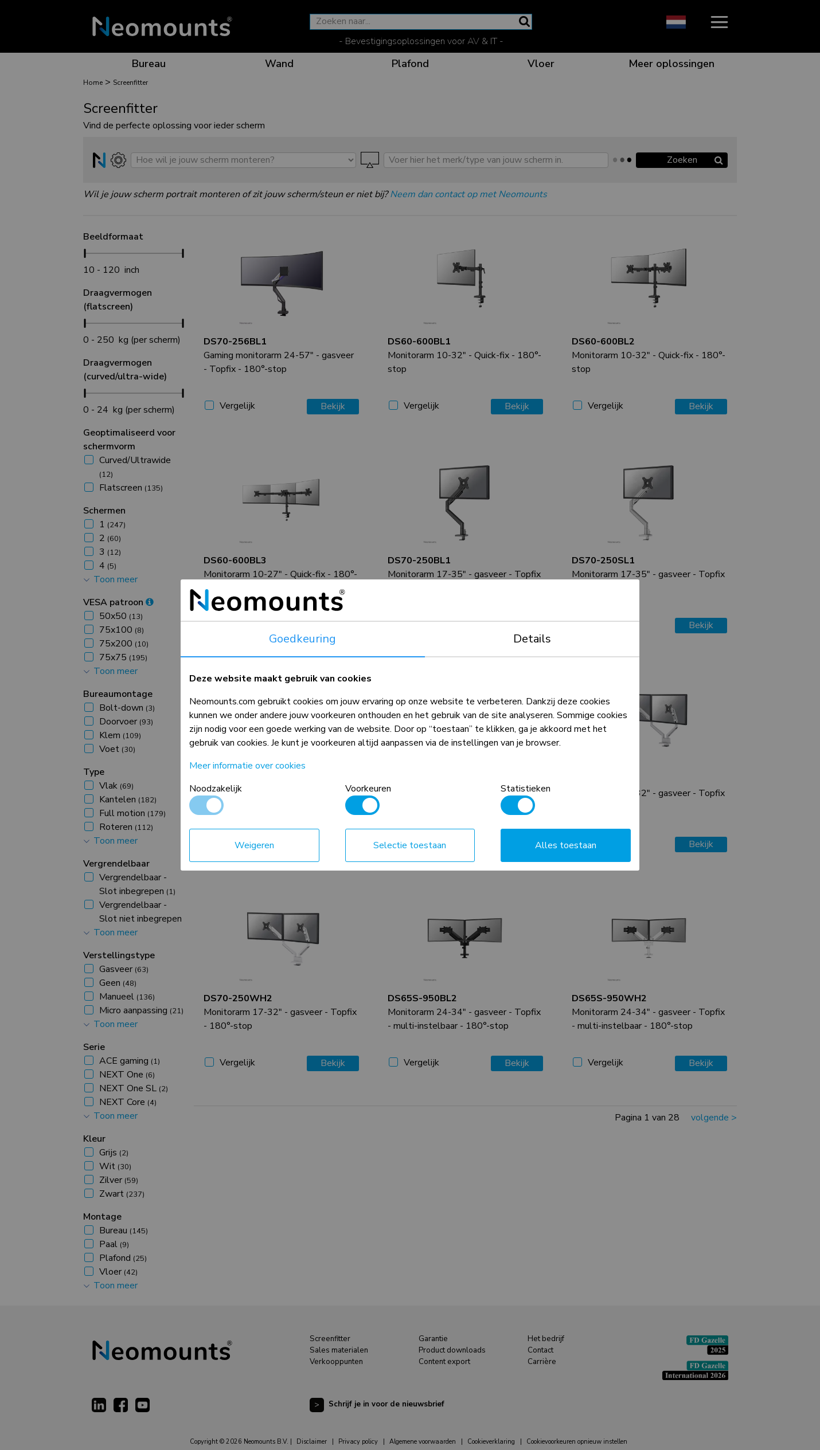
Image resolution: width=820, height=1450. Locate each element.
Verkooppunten (336, 1362)
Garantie (433, 1339)
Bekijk (333, 406)
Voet (117, 749)
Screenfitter (330, 1339)
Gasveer (124, 969)
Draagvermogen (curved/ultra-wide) (125, 369)
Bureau (149, 63)
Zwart (122, 1194)
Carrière (542, 1362)
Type (93, 772)
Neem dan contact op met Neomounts (468, 194)
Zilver (118, 1180)
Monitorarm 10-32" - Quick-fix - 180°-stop (464, 355)
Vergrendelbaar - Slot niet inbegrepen (140, 918)
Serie (94, 1047)
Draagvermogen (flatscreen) (117, 300)
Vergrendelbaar (116, 863)
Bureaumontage (118, 694)
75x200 (124, 643)
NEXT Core (128, 1102)
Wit (115, 1166)
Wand (279, 63)
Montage (102, 1216)
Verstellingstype (119, 955)
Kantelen (128, 799)
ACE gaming (129, 1061)
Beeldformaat (113, 236)
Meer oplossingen (671, 63)
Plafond (410, 63)
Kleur (94, 1138)
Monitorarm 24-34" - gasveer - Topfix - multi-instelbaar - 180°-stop (464, 1012)
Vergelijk (237, 405)
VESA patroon (118, 602)
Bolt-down (127, 708)
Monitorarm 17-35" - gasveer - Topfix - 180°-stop (464, 574)
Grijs (113, 1152)
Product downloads (452, 1350)
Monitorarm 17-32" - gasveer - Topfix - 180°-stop (464, 793)
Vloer (541, 63)
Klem (120, 735)
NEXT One (127, 1074)
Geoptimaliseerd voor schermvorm (129, 439)
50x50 (121, 616)
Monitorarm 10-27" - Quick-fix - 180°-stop (280, 574)
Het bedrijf (546, 1339)
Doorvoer (126, 721)
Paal (114, 1244)
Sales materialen (339, 1350)
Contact (540, 1350)
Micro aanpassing (141, 1010)
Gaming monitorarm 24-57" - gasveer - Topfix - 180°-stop (279, 355)
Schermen (104, 510)
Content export (444, 1362)
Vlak (116, 785)
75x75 (123, 657)
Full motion (132, 813)
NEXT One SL (133, 1088)
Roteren (126, 827)
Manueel (127, 996)
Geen (117, 983)
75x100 (121, 630)
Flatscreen (131, 487)
